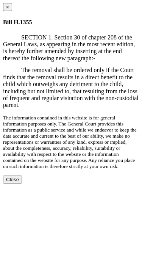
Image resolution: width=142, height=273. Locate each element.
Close (12, 179)
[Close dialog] (7, 7)
